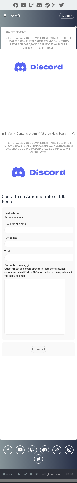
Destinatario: (12, 213)
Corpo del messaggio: (17, 265)
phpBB (20, 476)
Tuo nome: (10, 237)
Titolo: (8, 251)
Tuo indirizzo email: (16, 224)
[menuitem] (15, 15)
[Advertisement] (38, 387)
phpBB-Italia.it (33, 478)
